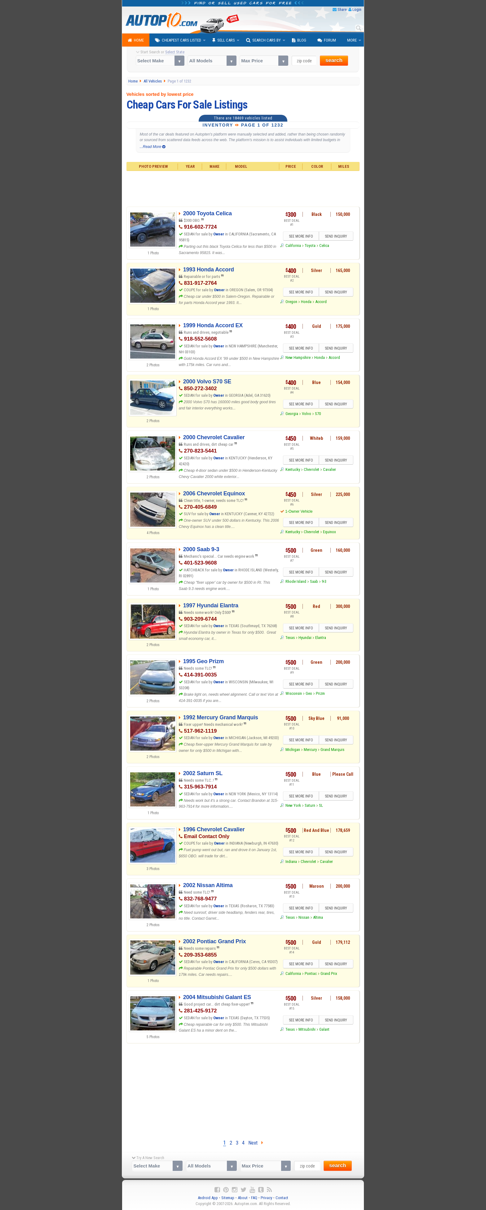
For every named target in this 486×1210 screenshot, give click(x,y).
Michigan (292, 749)
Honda (306, 301)
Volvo (306, 413)
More (352, 40)
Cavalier (329, 469)
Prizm (320, 693)
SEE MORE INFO (301, 236)
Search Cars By (263, 40)
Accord (321, 301)
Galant (324, 1029)
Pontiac (311, 973)
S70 (318, 413)
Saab (314, 581)
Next (255, 1143)
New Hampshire (298, 357)
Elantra (320, 637)
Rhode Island (295, 581)
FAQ (254, 1197)
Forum (326, 40)
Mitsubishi (307, 1029)
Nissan (303, 917)
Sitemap (227, 1197)
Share (342, 9)
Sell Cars (223, 40)
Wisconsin (293, 693)
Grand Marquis (332, 749)
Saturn (310, 805)
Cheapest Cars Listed (178, 40)
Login (356, 9)
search (333, 60)
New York (293, 805)
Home (136, 40)
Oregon (291, 301)
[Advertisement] (243, 188)
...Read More (153, 147)
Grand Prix (328, 973)
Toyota (310, 245)
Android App (208, 1197)
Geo (309, 693)
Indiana (291, 861)
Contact (282, 1197)
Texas (290, 637)
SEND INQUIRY (336, 236)
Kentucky (292, 469)
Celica (324, 245)
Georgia (291, 413)
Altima (318, 917)
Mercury (310, 749)
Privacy (266, 1197)
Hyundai (304, 637)
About (243, 1197)
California (293, 245)
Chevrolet (311, 469)
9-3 (324, 581)
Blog (299, 40)
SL (321, 805)
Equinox (329, 531)
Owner (219, 234)
